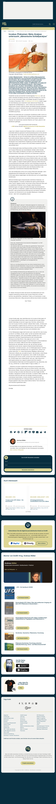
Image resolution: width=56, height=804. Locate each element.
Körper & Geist (23, 721)
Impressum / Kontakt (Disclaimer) (11, 735)
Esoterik (5, 721)
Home (5, 31)
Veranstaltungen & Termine (43, 726)
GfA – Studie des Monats (9, 729)
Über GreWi (6, 732)
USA (36, 509)
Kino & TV (22, 718)
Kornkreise (22, 720)
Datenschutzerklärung (9, 734)
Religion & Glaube (41, 716)
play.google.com (22, 670)
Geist (19, 351)
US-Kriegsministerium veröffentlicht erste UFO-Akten (39, 500)
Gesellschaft (41, 497)
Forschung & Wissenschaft (10, 723)
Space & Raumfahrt (41, 721)
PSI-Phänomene (40, 715)
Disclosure (9, 497)
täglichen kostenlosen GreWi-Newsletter (34, 126)
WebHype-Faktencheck (42, 729)
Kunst (21, 724)
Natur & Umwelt (24, 729)
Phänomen (37, 95)
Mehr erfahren (42, 543)
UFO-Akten (8, 509)
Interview (22, 716)
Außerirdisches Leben (9, 718)
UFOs (14, 497)
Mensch (22, 727)
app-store (22, 665)
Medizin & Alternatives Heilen (27, 726)
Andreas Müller (12, 39)
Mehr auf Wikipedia (11, 569)
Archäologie (6, 716)
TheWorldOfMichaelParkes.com (31, 74)
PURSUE (18, 507)
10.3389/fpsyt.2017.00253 (31, 101)
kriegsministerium (12, 507)
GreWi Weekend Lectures (9, 730)
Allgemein (6, 715)
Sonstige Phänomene (41, 720)
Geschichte (6, 726)
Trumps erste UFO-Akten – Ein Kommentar (14, 500)
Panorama (22, 730)
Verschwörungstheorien (42, 727)
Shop (21, 688)
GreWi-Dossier (23, 715)
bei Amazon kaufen (23, 597)
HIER (13, 126)
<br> (20, 309)
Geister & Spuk (11, 31)
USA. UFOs (12, 509)
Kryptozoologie (23, 723)
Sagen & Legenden (41, 718)
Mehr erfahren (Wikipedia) (17, 450)
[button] (11, 432)
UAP (24, 507)
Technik (38, 723)
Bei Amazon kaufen (22, 649)
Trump (21, 507)
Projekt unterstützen (28, 763)
